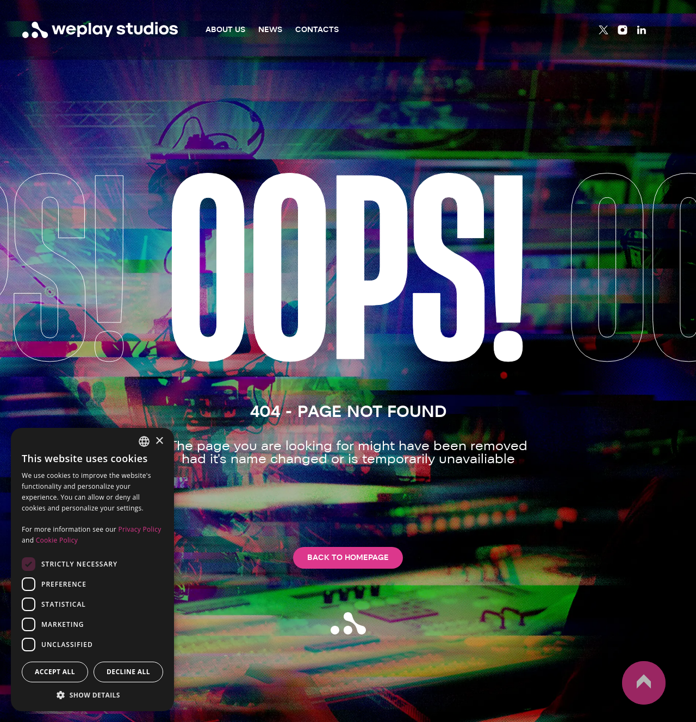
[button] (92, 694)
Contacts (317, 29)
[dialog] (92, 569)
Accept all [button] (55, 671)
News (270, 29)
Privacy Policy (139, 529)
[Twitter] (603, 30)
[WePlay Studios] (100, 30)
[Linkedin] (642, 30)
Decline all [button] (128, 671)
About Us (225, 29)
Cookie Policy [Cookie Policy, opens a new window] (57, 540)
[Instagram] (622, 30)
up (644, 683)
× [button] (159, 441)
